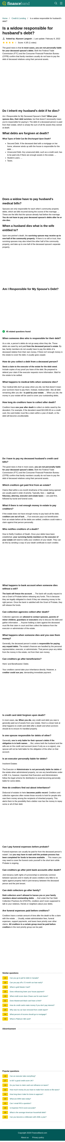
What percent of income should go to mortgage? (28, 1014)
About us (25, 1137)
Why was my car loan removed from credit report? (29, 1010)
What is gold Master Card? (20, 987)
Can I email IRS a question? (20, 1103)
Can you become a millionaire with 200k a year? (28, 1117)
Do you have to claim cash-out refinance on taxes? (29, 1085)
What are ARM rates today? (20, 1099)
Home (5, 18)
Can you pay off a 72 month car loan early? (26, 982)
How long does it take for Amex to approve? (26, 1094)
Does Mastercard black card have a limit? (25, 1001)
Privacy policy (38, 1137)
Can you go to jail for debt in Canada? (24, 978)
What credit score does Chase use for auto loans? (29, 996)
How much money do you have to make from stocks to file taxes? (35, 1090)
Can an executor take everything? (23, 1076)
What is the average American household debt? (28, 1112)
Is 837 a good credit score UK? (22, 1081)
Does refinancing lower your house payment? (27, 992)
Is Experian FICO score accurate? (23, 1108)
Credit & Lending (19, 18)
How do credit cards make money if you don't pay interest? (32, 1005)
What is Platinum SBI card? (20, 1019)
